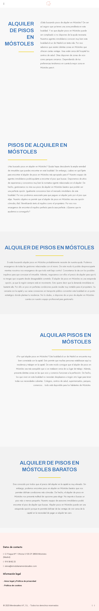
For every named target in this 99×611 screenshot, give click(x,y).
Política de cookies (13, 585)
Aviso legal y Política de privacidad (20, 581)
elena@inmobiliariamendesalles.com (21, 566)
